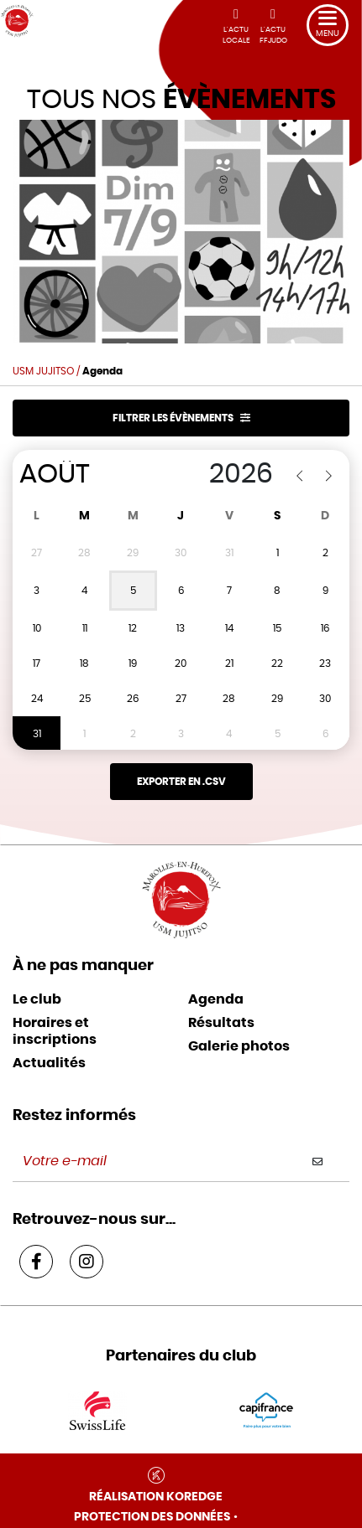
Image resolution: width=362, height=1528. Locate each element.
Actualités (49, 1063)
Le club (37, 999)
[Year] (219, 474)
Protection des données (152, 1517)
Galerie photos (239, 1046)
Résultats (221, 1023)
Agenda (216, 999)
